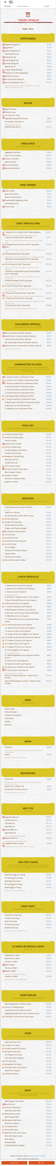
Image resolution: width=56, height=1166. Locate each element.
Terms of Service (34, 1156)
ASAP (47, 6)
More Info (27, 29)
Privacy (43, 1156)
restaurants (14, 1163)
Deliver (8, 6)
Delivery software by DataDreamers (28, 1159)
